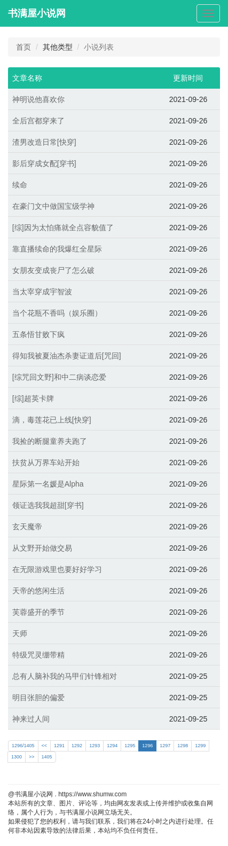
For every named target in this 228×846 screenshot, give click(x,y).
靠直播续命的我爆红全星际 (57, 249)
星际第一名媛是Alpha (48, 484)
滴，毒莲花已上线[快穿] (51, 420)
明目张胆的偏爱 (38, 697)
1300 (16, 756)
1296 (147, 745)
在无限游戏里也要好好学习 (57, 569)
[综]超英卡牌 (33, 398)
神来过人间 (31, 719)
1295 (129, 745)
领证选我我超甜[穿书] (48, 505)
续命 (19, 185)
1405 (47, 756)
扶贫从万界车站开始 (46, 462)
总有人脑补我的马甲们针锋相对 (64, 676)
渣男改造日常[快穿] (44, 142)
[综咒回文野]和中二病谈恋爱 (59, 377)
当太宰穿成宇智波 (42, 291)
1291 (59, 745)
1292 (77, 745)
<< (45, 745)
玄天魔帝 (27, 526)
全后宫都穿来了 (38, 120)
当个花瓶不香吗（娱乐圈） (57, 313)
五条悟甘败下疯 (38, 334)
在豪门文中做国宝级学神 (53, 206)
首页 (23, 47)
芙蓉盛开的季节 (38, 612)
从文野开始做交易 (42, 548)
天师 (19, 633)
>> (32, 756)
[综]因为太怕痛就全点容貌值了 (63, 227)
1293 (94, 745)
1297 (165, 745)
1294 (112, 745)
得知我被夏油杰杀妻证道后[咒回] (66, 355)
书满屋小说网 (37, 13)
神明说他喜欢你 (38, 99)
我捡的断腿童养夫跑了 (49, 441)
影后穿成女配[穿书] (44, 163)
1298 (182, 745)
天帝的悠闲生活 (38, 590)
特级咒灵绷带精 (38, 655)
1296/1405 (23, 745)
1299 (200, 745)
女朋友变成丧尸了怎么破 (53, 270)
